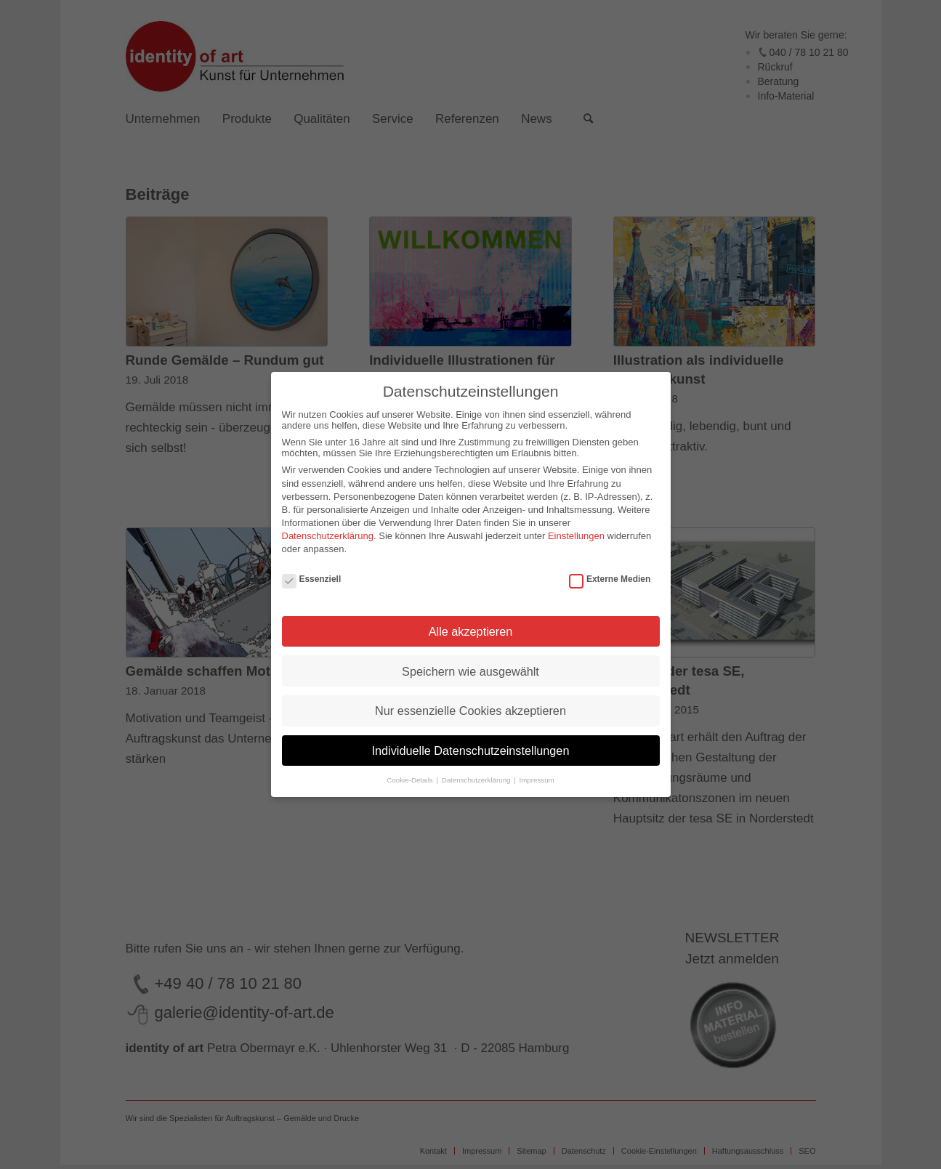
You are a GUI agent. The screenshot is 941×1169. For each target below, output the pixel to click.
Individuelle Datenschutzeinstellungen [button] (471, 750)
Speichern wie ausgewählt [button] (470, 671)
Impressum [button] (536, 780)
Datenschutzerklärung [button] (477, 780)
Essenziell (312, 579)
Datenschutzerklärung (327, 535)
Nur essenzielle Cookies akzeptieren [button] (470, 710)
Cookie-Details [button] (411, 780)
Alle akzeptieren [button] (471, 631)
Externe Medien (609, 579)
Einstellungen (576, 535)
